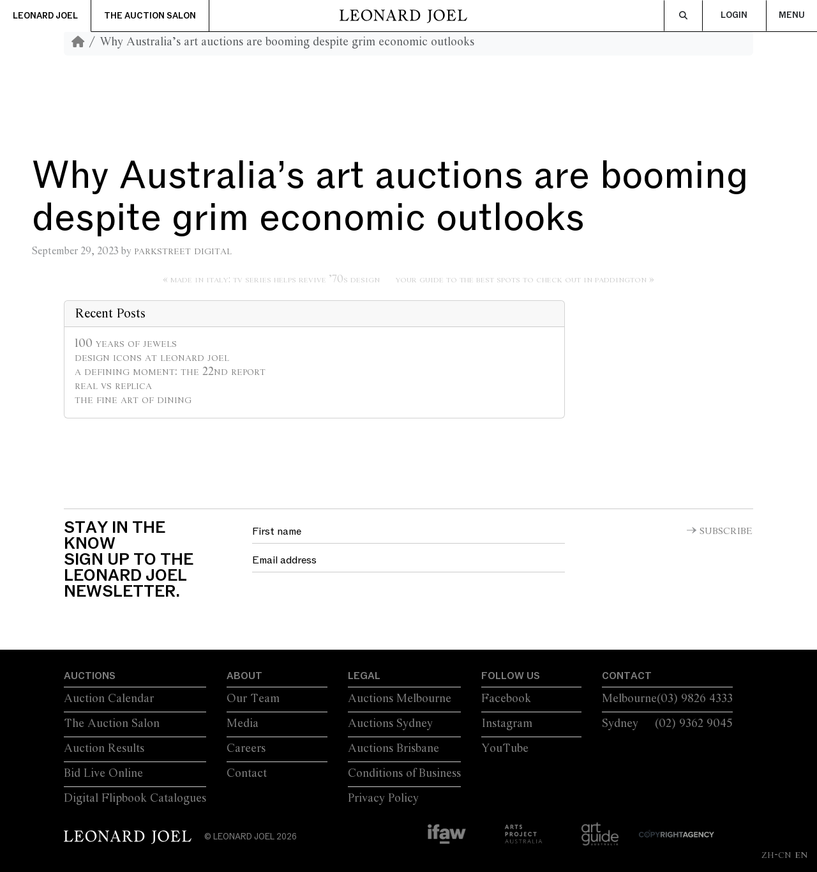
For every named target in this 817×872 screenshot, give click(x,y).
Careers (246, 749)
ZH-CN (776, 855)
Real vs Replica (113, 386)
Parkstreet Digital (183, 251)
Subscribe (726, 531)
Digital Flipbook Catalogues (135, 799)
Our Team (253, 699)
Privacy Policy (383, 799)
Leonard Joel (45, 16)
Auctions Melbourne (399, 699)
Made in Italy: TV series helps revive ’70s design (275, 279)
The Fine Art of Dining (133, 400)
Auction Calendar (109, 699)
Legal (364, 675)
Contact (247, 774)
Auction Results (104, 749)
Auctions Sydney (390, 724)
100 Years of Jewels (126, 344)
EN (801, 855)
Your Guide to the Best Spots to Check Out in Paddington (521, 279)
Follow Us (510, 675)
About (244, 675)
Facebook (506, 699)
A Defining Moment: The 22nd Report (170, 372)
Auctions (90, 675)
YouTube (504, 749)
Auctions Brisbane (393, 749)
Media (243, 724)
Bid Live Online (103, 774)
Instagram (506, 724)
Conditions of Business (404, 774)
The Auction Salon (150, 16)
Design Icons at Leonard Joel (152, 358)
